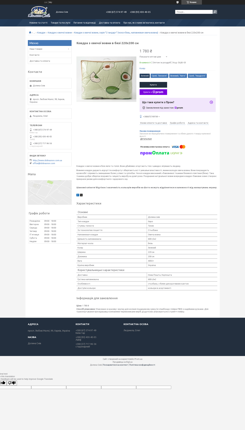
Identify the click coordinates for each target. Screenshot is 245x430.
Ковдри (41, 32)
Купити (153, 85)
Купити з (153, 92)
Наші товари (36, 49)
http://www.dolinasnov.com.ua (47, 160)
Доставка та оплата (109, 22)
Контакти (34, 55)
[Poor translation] (12, 383)
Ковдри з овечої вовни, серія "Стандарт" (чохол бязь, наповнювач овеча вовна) (116, 32)
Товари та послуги (60, 22)
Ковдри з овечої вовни (60, 32)
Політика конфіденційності (142, 365)
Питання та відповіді (85, 22)
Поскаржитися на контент (115, 365)
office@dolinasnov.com (44, 163)
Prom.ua (138, 359)
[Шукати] (215, 12)
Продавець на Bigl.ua (122, 362)
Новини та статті (38, 22)
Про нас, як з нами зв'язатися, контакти (144, 22)
